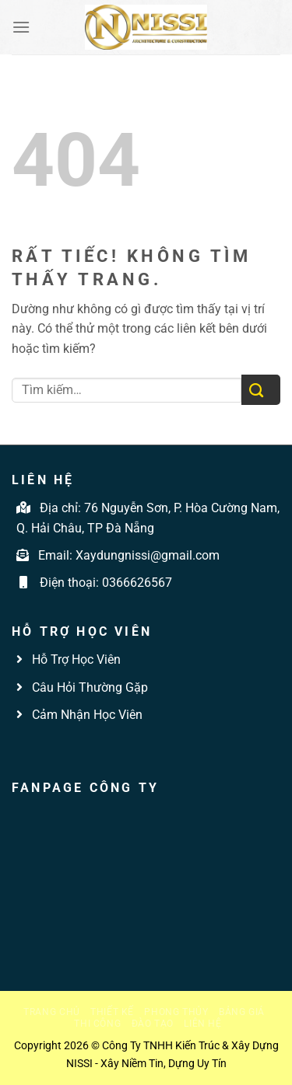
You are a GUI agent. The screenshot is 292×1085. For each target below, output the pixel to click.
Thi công (97, 1023)
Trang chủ (51, 1012)
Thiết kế (112, 1012)
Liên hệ (202, 1023)
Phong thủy (176, 1012)
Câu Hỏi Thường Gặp (88, 687)
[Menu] (21, 27)
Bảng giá (242, 1012)
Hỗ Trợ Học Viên (76, 659)
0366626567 (137, 582)
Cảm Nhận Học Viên (85, 714)
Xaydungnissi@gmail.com (148, 555)
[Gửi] (260, 390)
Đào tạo (153, 1023)
